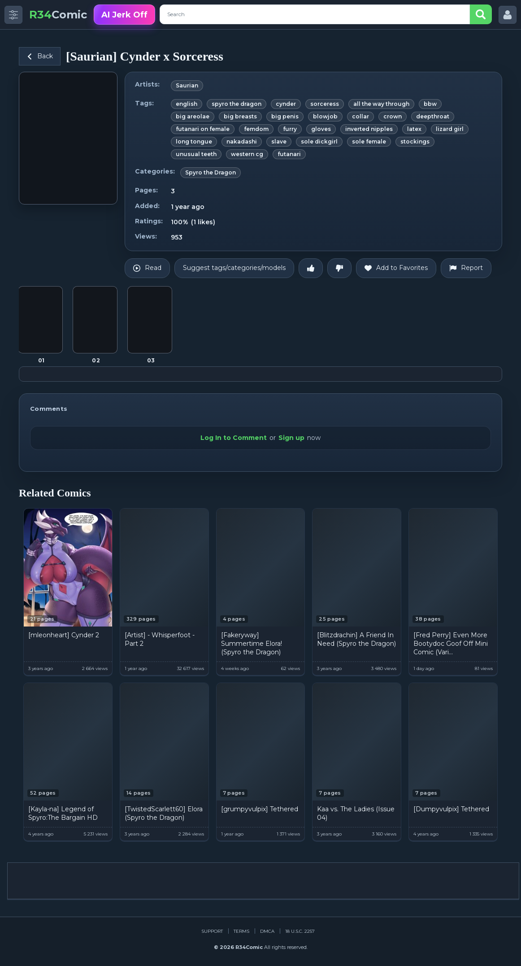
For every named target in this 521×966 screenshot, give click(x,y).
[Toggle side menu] (13, 15)
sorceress (324, 103)
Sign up (291, 438)
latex (414, 129)
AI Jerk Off (124, 15)
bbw (430, 103)
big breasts (240, 116)
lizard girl (450, 129)
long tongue (194, 141)
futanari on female (203, 129)
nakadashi (241, 141)
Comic (58, 14)
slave (279, 141)
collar (360, 116)
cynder (286, 103)
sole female (369, 141)
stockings (415, 141)
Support (212, 931)
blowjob (325, 116)
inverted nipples (369, 129)
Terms (241, 931)
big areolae (192, 116)
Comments (48, 408)
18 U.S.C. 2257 (300, 931)
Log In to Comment (233, 438)
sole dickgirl (319, 141)
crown (392, 116)
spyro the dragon (236, 103)
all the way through (381, 103)
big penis (285, 116)
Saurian (187, 85)
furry (290, 129)
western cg (247, 154)
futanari (289, 154)
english (186, 103)
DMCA (267, 931)
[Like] (311, 268)
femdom (256, 129)
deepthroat (432, 116)
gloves (321, 129)
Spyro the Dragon (210, 172)
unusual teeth (196, 154)
